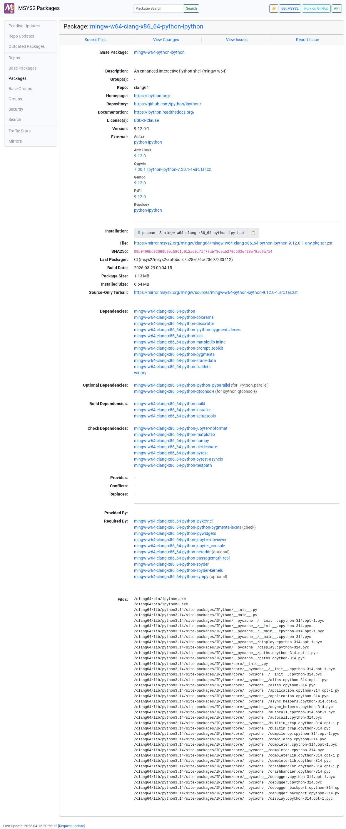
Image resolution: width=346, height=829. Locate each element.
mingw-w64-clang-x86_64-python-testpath (173, 465)
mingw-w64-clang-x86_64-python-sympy (171, 576)
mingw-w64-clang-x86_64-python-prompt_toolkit (178, 348)
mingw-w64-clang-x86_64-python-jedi (168, 335)
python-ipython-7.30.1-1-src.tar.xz (179, 169)
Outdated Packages (27, 46)
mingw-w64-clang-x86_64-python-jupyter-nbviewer (180, 539)
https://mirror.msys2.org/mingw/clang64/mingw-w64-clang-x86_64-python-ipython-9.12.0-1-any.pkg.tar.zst (233, 243)
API (337, 8)
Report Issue (307, 39)
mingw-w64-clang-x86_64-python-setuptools (175, 416)
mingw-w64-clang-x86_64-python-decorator (174, 323)
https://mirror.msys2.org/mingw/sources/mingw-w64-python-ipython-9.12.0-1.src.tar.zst (216, 292)
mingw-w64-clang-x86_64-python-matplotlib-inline (179, 342)
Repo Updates (21, 36)
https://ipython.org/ (152, 95)
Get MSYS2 (290, 8)
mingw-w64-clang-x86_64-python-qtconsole (174, 391)
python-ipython (148, 142)
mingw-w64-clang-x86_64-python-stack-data (175, 360)
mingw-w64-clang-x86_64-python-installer (172, 409)
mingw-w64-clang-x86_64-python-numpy (171, 440)
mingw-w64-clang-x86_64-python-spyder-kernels (178, 570)
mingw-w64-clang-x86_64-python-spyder (171, 564)
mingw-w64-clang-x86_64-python (164, 311)
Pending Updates (24, 25)
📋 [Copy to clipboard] (253, 232)
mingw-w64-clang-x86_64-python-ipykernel (173, 521)
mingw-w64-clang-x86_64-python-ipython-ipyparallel (182, 385)
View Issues (237, 39)
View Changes (166, 39)
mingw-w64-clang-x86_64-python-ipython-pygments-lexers (187, 329)
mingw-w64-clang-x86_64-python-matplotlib (174, 434)
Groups (15, 99)
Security (16, 109)
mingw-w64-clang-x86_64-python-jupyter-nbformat (181, 428)
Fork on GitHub (316, 8)
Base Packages (22, 68)
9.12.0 (140, 156)
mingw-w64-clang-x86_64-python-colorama (174, 317)
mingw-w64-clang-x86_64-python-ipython (146, 26)
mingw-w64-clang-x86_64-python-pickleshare (175, 446)
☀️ (274, 8)
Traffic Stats (20, 131)
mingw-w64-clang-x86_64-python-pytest (171, 453)
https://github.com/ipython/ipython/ (167, 104)
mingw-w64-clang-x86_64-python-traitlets (172, 366)
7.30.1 (140, 169)
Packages (17, 78)
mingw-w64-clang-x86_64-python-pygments (174, 354)
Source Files (95, 39)
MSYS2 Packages (32, 8)
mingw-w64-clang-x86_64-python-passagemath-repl (182, 558)
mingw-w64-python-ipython (159, 52)
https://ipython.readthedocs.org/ (164, 112)
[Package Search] (158, 8)
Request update (71, 826)
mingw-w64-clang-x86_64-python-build (169, 403)
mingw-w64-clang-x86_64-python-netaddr (172, 552)
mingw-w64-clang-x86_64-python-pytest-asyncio (178, 459)
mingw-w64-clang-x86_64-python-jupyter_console (179, 545)
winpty (140, 372)
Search (191, 8)
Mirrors (15, 141)
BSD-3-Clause (146, 120)
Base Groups (20, 88)
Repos (14, 57)
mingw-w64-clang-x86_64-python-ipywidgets (175, 533)
